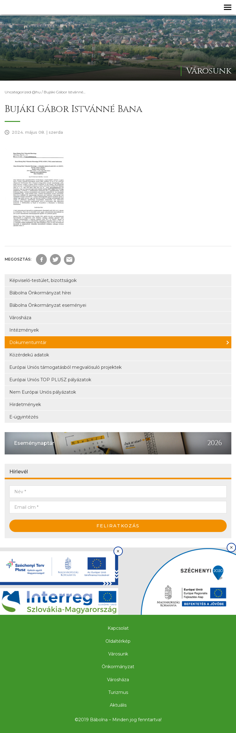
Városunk (118, 654)
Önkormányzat (118, 666)
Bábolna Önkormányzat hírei (40, 293)
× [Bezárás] (118, 551)
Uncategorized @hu (23, 92)
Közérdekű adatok (29, 355)
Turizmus (118, 692)
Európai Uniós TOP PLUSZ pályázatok (50, 379)
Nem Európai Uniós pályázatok (42, 392)
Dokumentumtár (28, 342)
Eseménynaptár (34, 443)
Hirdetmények (25, 404)
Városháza (20, 317)
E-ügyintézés (23, 417)
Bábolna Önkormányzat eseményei (47, 305)
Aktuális (118, 705)
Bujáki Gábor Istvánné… (64, 92)
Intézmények (24, 330)
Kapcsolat (118, 628)
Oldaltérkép (118, 641)
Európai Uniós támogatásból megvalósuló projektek (65, 367)
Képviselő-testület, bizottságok (43, 280)
